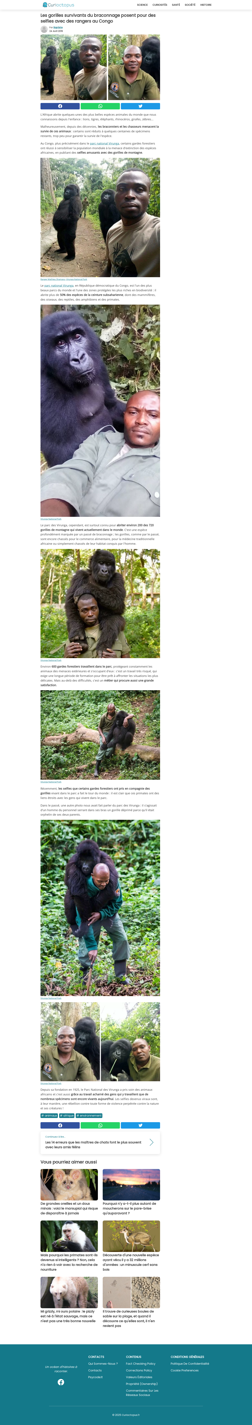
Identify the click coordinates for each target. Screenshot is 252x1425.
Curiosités (160, 5)
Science (142, 5)
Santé (176, 5)
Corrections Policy (139, 1370)
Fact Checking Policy (140, 1364)
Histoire (206, 5)
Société (190, 5)
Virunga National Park (50, 518)
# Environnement (89, 1116)
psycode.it (95, 1377)
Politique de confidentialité (190, 1364)
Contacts (95, 1370)
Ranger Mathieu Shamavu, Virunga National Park (63, 279)
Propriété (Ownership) (142, 1384)
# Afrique (67, 1116)
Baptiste (58, 27)
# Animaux (49, 1116)
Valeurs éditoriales (139, 1377)
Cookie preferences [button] (185, 1370)
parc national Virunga (104, 143)
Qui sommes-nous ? (103, 1364)
